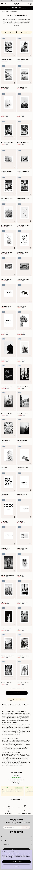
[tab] (27, 4)
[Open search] (5, 3)
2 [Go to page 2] (13, 699)
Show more (16, 693)
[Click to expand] (16, 837)
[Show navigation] (2, 3)
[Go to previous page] (8, 699)
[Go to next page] (24, 699)
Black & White (14, 11)
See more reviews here (16, 799)
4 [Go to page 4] (18, 699)
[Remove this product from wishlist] (14, 55)
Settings (16, 866)
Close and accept (16, 861)
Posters (7, 11)
